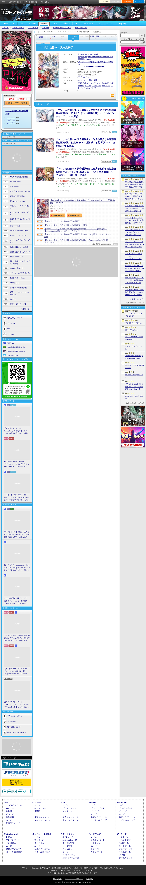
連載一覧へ (27, 309)
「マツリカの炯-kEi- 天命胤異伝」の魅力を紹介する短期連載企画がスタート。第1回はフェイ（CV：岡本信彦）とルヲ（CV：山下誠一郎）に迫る (86, 171)
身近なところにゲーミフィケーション (20, 293)
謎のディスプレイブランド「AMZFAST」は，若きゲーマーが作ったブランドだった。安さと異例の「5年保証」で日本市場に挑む (16, 704)
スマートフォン (67, 834)
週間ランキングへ (138, 299)
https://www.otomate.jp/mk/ (88, 54)
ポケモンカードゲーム (133, 323)
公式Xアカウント (15, 2)
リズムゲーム (125, 852)
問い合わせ (45, 2)
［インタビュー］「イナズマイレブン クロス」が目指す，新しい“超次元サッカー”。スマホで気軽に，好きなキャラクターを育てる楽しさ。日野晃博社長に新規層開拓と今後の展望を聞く (16, 671)
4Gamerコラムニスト (17, 268)
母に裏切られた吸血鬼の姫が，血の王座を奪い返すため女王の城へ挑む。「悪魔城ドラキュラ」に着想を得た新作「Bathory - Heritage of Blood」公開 (134, 184)
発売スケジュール (42, 817)
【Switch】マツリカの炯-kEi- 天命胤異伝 (62, 221)
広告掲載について (14, 727)
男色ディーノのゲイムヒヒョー (20, 207)
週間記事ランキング (14, 318)
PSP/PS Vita (122, 802)
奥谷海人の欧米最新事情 (19, 177)
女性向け (66, 23)
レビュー (5, 28)
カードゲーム (125, 846)
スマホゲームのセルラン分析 (20, 213)
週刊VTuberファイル (17, 201)
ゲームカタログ (81, 28)
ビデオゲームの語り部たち (20, 273)
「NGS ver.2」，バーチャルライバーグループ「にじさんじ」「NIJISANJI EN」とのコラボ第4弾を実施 (134, 256)
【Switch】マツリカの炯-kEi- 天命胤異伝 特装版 (66, 225)
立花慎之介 (96, 85)
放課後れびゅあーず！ (18, 304)
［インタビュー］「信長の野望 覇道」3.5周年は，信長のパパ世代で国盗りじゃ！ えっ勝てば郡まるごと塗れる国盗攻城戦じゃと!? (17, 638)
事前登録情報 (68, 843)
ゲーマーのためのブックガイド (20, 241)
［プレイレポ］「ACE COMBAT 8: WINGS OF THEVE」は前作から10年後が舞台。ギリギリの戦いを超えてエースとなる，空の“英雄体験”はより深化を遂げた (134, 244)
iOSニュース (68, 837)
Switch (44, 24)
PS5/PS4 (32, 23)
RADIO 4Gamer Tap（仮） (19, 231)
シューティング (126, 849)
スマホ (54, 23)
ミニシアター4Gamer (17, 278)
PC (14, 23)
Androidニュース (70, 840)
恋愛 (80, 83)
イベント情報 (125, 840)
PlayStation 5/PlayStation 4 (16, 351)
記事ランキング (13, 823)
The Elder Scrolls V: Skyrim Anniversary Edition (134, 357)
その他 (122, 855)
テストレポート (98, 840)
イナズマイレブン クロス (133, 347)
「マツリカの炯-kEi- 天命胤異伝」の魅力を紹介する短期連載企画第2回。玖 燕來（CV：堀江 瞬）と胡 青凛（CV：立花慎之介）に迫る (86, 142)
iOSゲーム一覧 (69, 855)
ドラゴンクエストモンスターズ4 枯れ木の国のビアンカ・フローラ (134, 386)
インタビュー (33, 28)
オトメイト (82, 66)
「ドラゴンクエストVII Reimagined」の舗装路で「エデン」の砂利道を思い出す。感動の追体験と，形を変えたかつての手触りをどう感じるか (16, 431)
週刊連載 (10, 817)
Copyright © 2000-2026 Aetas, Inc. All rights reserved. (73, 882)
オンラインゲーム (14, 805)
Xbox (22, 23)
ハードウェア (87, 23)
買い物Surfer (14, 283)
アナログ (109, 23)
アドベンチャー (84, 77)
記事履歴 (127, 1)
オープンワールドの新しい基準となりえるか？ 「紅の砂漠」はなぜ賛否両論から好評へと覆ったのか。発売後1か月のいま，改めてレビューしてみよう (17, 534)
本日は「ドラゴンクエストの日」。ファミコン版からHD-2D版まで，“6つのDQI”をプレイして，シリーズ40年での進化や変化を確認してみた (17, 497)
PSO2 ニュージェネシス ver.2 (134, 397)
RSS (3, 2)
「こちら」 (86, 870)
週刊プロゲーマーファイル (20, 191)
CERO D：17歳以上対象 (88, 80)
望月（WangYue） (131, 330)
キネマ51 (13, 299)
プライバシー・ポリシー (74, 879)
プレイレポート (18, 28)
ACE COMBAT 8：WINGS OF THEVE (134, 338)
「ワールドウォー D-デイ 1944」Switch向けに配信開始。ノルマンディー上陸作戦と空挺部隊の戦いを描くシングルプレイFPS (134, 220)
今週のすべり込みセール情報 (20, 220)
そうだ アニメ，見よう (18, 235)
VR (76, 23)
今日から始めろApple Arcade (20, 252)
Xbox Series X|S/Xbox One (16, 347)
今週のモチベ (15, 186)
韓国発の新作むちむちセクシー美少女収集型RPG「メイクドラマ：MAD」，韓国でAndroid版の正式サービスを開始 (134, 280)
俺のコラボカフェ (16, 257)
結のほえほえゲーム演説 (19, 247)
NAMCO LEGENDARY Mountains (134, 366)
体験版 (9, 811)
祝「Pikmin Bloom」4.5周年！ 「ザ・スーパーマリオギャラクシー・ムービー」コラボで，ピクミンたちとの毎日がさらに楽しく (16, 464)
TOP (6, 23)
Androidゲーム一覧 (71, 858)
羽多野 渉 (106, 85)
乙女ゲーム (87, 83)
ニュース (11, 117)
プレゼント (11, 323)
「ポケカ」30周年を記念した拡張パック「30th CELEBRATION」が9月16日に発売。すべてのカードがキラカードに (134, 292)
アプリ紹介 (67, 849)
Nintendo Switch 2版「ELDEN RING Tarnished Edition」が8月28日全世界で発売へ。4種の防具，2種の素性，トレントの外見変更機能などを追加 (134, 268)
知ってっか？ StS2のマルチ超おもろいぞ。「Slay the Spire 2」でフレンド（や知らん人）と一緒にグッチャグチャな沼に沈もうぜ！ (17, 567)
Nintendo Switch (12, 355)
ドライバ (10, 334)
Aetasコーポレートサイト (16, 732)
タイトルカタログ (42, 820)
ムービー (45, 28)
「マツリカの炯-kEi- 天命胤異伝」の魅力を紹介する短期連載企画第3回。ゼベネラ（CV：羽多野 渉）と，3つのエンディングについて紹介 (86, 113)
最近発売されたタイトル (62, 28)
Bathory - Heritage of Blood (134, 376)
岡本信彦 (105, 83)
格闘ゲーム (124, 843)
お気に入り (115, 1)
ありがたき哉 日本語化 (18, 288)
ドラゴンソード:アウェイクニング (133, 314)
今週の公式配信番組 (17, 196)
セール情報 (67, 846)
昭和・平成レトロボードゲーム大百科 (20, 262)
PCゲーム (10, 343)
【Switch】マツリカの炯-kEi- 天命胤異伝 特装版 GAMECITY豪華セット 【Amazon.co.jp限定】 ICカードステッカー (75, 230)
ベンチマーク (97, 852)
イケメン (96, 83)
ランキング (139, 1)
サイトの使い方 (31, 2)
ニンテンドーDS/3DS (41, 834)
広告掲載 (89, 879)
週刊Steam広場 (15, 226)
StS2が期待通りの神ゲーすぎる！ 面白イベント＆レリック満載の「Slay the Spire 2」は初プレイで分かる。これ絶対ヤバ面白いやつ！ (17, 601)
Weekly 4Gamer (15, 182)
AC (99, 23)
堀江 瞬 (88, 85)
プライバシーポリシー (15, 716)
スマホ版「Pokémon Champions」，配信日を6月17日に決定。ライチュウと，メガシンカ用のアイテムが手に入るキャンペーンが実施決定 (134, 196)
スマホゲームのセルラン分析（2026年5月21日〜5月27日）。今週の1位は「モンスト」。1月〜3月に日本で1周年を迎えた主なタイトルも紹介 (134, 208)
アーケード (122, 834)
